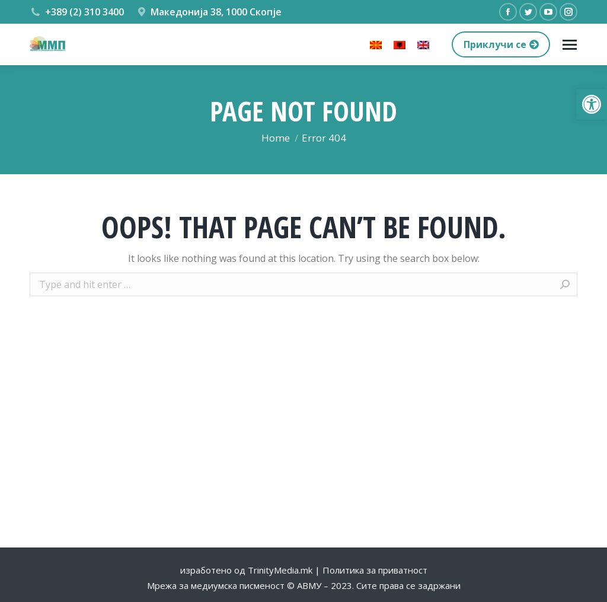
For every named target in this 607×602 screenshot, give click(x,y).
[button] (591, 104)
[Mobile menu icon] (569, 44)
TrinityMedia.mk (280, 570)
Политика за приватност (374, 570)
